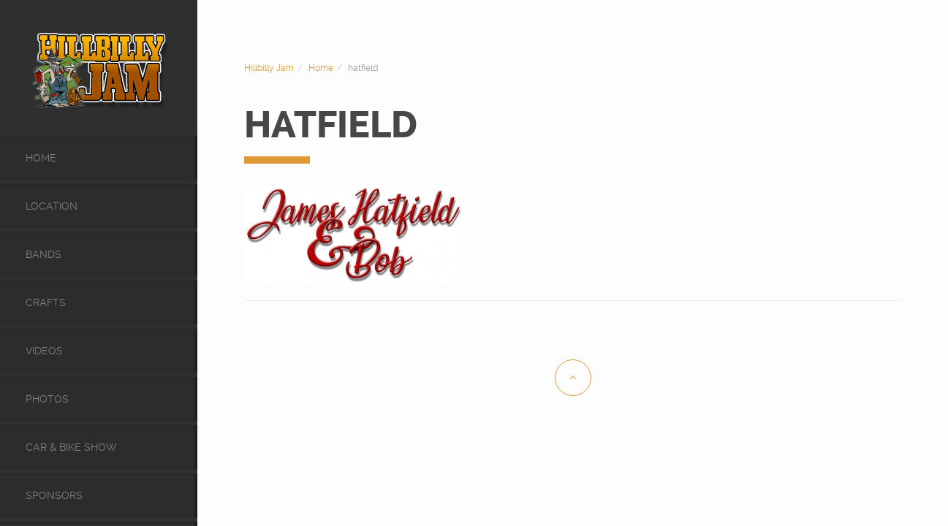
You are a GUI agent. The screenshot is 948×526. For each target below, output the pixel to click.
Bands (43, 254)
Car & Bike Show (71, 447)
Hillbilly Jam (269, 68)
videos (44, 351)
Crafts (46, 302)
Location (51, 206)
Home (41, 158)
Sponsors (54, 495)
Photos (47, 399)
